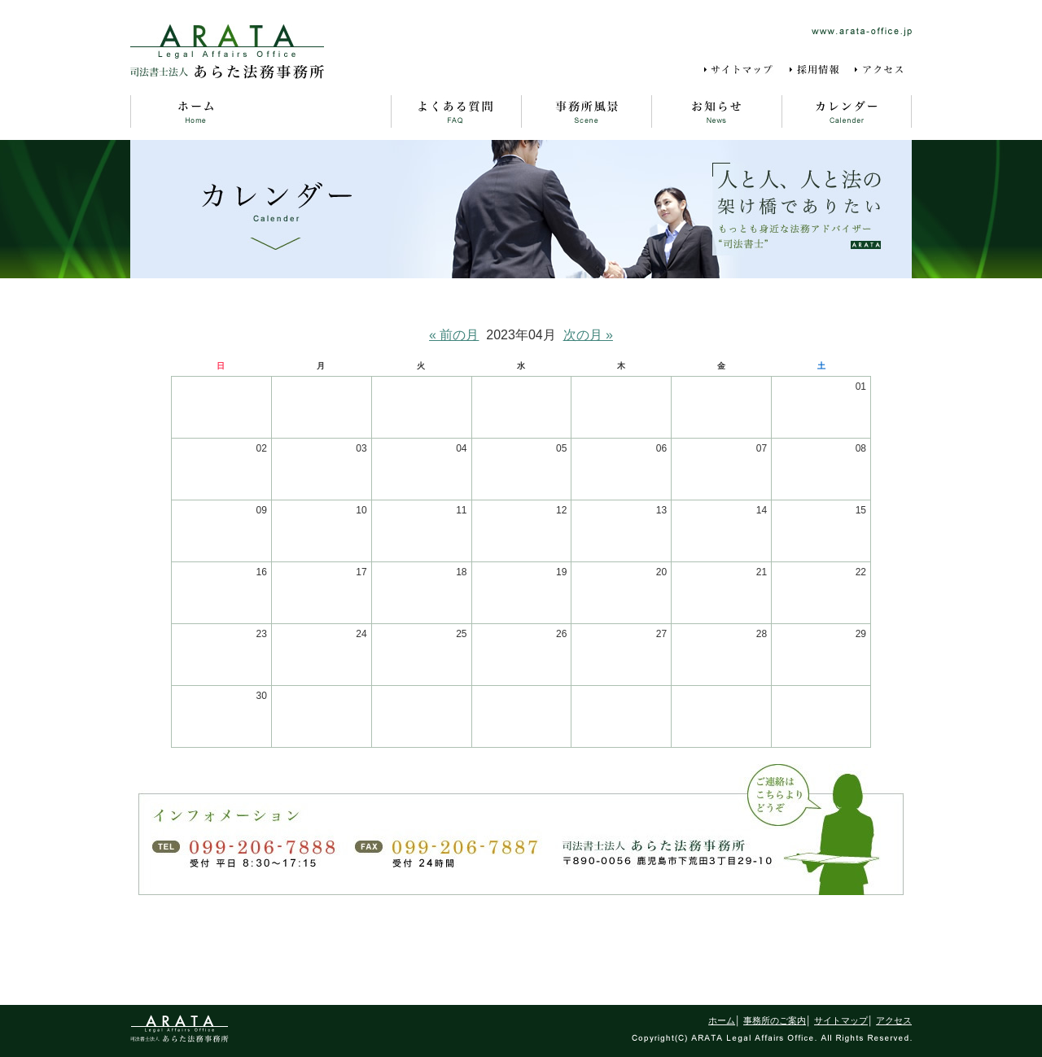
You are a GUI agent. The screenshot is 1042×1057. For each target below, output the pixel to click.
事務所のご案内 (325, 111)
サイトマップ (741, 70)
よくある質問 (456, 111)
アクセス (882, 70)
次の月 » (588, 335)
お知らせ (716, 111)
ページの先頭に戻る (521, 954)
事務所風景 (586, 111)
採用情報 (815, 70)
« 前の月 (454, 335)
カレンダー (847, 111)
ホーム (195, 111)
